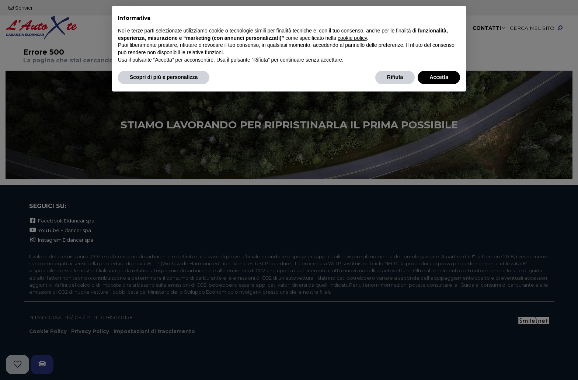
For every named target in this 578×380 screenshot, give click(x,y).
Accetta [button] (438, 77)
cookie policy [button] (352, 38)
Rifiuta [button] (395, 77)
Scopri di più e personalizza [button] (164, 77)
